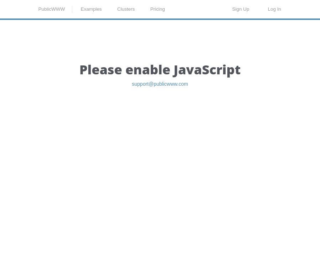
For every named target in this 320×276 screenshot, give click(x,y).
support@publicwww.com (160, 123)
